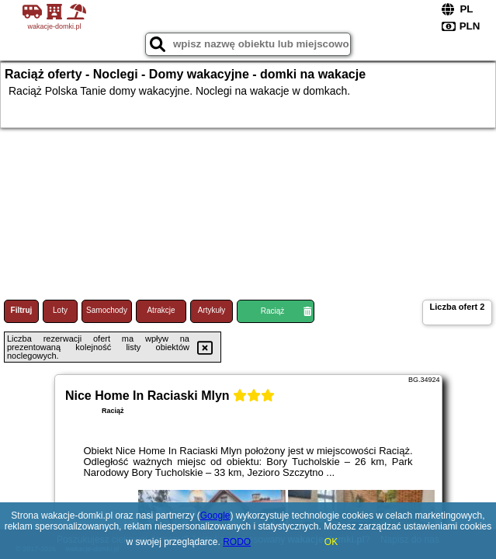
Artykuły (212, 310)
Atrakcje (161, 310)
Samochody (106, 310)
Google (215, 515)
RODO (237, 541)
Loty (60, 310)
